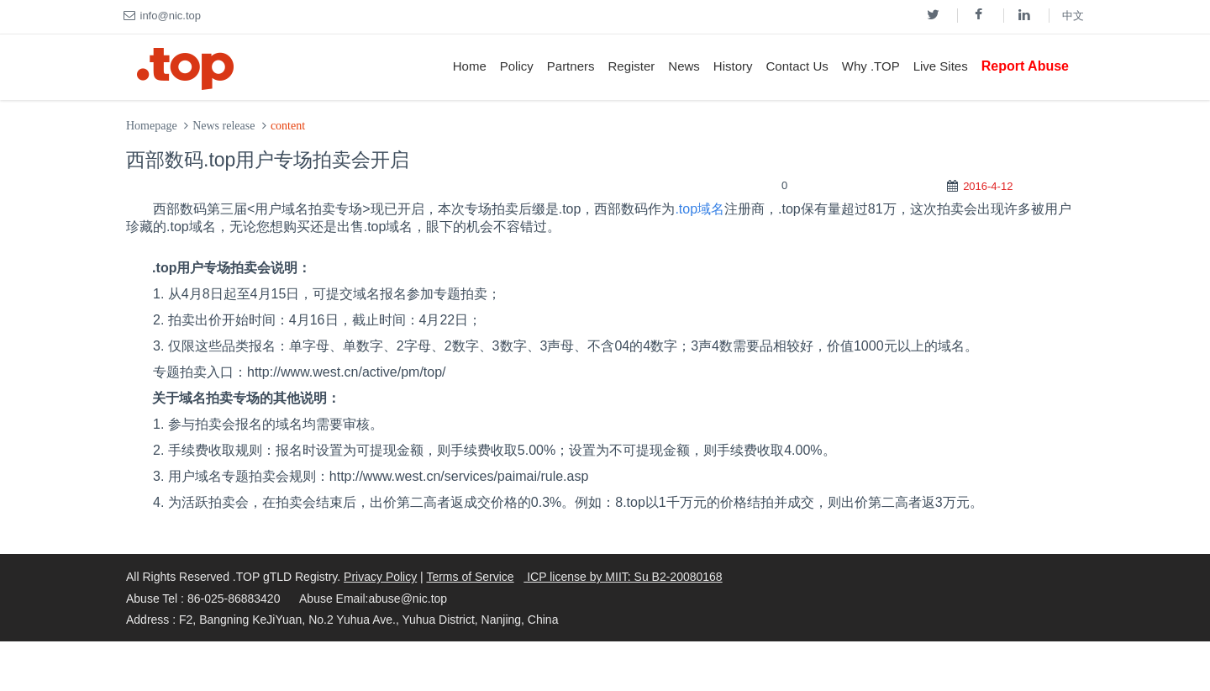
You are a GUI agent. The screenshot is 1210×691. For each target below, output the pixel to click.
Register (631, 66)
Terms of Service (469, 576)
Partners (571, 66)
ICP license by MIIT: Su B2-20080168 (622, 576)
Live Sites (940, 66)
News (684, 66)
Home (470, 66)
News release (223, 125)
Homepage (151, 125)
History (733, 66)
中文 (1073, 15)
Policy (517, 66)
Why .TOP (871, 66)
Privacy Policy (380, 576)
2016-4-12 (988, 186)
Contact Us (797, 66)
